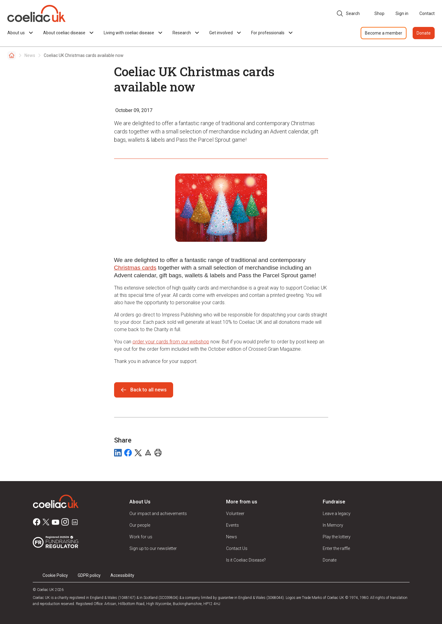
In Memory (333, 525)
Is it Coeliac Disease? (246, 560)
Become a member (383, 33)
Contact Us (236, 548)
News (29, 55)
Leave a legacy (337, 513)
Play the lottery (337, 536)
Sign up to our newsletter (153, 548)
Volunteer (235, 513)
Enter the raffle (336, 548)
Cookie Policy (55, 575)
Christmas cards (135, 267)
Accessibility (122, 575)
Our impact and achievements (158, 513)
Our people (139, 525)
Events (232, 525)
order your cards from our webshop (170, 342)
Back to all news (144, 390)
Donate (424, 33)
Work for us (140, 536)
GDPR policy (89, 575)
